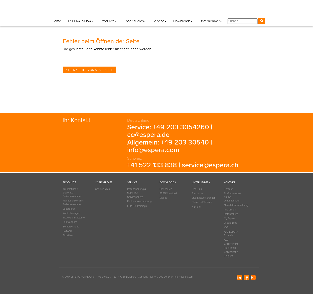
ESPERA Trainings (137, 206)
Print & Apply (70, 222)
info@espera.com (153, 150)
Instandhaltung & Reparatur (136, 190)
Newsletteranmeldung (159, 10)
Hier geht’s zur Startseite (90, 70)
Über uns (197, 189)
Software (67, 231)
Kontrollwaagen (71, 213)
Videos (163, 197)
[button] (261, 10)
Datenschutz (205, 10)
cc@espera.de (148, 135)
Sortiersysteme (71, 226)
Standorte (197, 193)
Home (56, 21)
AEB (226, 239)
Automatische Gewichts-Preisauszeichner (72, 192)
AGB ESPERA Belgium (231, 254)
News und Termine (202, 202)
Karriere (196, 206)
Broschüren (165, 189)
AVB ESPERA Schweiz (231, 233)
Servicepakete (135, 197)
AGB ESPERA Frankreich (231, 246)
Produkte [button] (109, 21)
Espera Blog (244, 10)
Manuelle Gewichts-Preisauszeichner (73, 202)
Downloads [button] (182, 21)
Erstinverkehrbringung (138, 201)
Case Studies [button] (135, 21)
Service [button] (159, 21)
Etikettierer (69, 208)
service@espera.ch (210, 165)
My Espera (225, 10)
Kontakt (135, 10)
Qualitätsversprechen (203, 197)
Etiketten (68, 235)
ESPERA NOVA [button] (81, 21)
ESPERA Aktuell (168, 193)
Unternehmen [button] (211, 21)
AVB (226, 227)
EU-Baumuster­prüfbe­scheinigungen (232, 197)
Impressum (184, 10)
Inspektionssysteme (74, 217)
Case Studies (102, 189)
